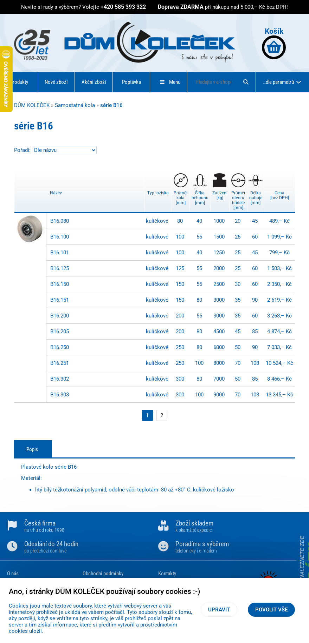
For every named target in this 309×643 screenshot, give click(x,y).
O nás (13, 573)
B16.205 (59, 331)
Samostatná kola (75, 105)
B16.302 (59, 379)
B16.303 (59, 394)
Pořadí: (23, 150)
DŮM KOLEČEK (32, 105)
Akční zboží (94, 82)
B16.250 (59, 347)
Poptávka (131, 82)
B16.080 (59, 221)
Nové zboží (56, 82)
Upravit (219, 610)
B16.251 (59, 363)
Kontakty (167, 573)
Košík (274, 43)
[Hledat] (246, 82)
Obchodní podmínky (103, 573)
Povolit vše (271, 610)
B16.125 (59, 268)
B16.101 (59, 252)
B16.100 (59, 237)
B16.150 (59, 284)
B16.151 (59, 300)
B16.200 (59, 316)
